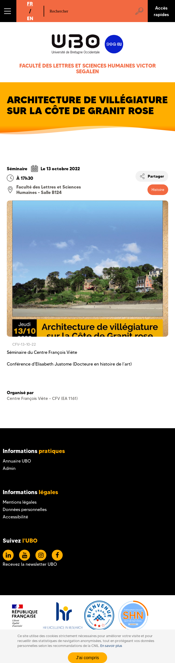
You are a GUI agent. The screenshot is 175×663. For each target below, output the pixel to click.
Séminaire (17, 168)
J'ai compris (87, 657)
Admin (9, 468)
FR (30, 4)
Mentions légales (20, 502)
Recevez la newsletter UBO (30, 564)
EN (30, 18)
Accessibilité (15, 516)
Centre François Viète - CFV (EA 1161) (42, 398)
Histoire (158, 189)
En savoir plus (111, 646)
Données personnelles (25, 509)
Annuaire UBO (17, 461)
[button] (8, 11)
